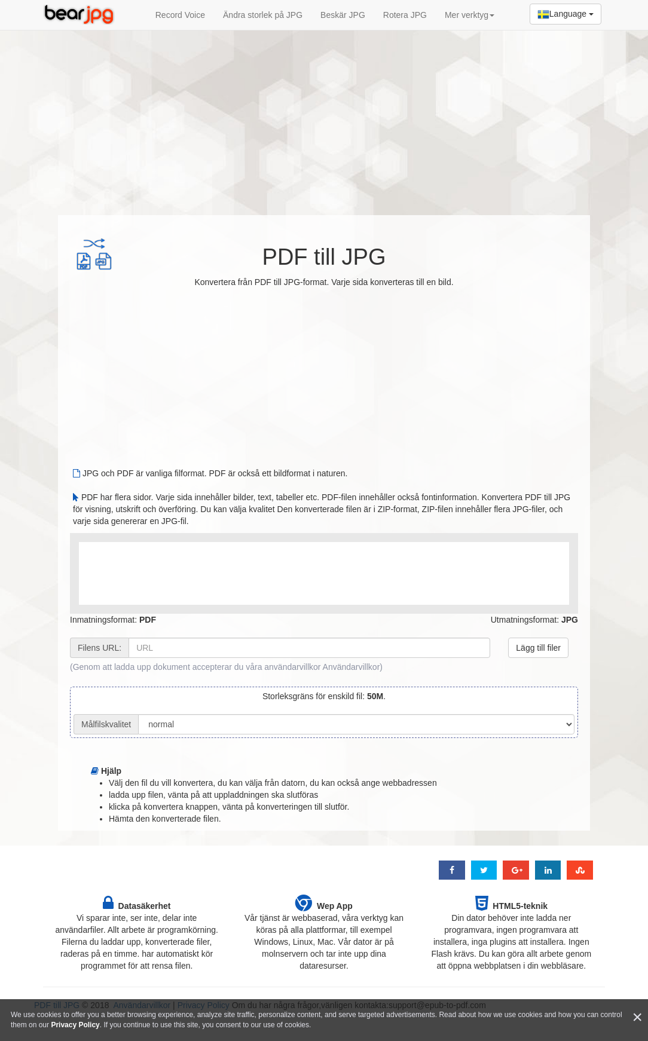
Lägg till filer (538, 648)
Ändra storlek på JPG (262, 15)
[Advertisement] (324, 116)
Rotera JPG (405, 15)
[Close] (637, 1017)
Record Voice (180, 15)
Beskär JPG (342, 15)
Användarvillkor (351, 667)
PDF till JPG (324, 257)
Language (565, 14)
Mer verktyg (469, 15)
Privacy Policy (75, 1025)
